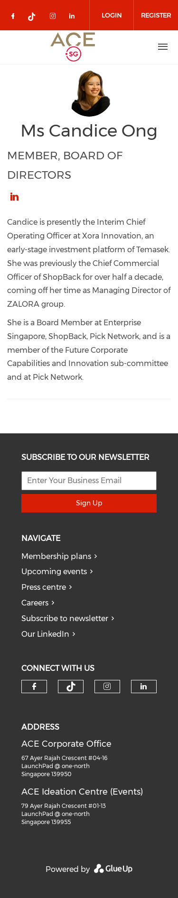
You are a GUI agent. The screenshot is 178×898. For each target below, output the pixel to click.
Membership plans (56, 556)
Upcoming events (54, 571)
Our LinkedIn (45, 634)
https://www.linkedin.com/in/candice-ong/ (14, 197)
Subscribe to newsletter (64, 618)
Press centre (43, 587)
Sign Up (89, 503)
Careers (34, 602)
